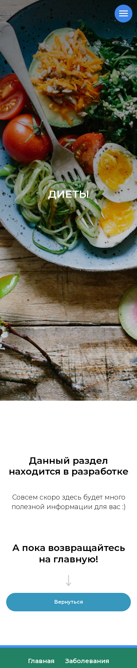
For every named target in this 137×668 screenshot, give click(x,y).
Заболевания (87, 661)
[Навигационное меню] (123, 13)
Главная (41, 661)
